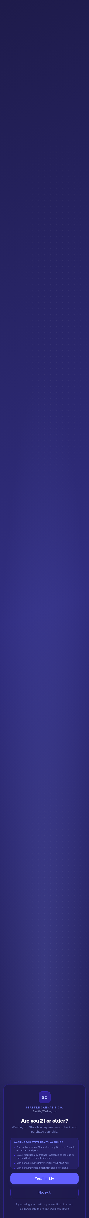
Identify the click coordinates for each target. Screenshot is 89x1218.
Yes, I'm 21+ (44, 1178)
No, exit (44, 1192)
